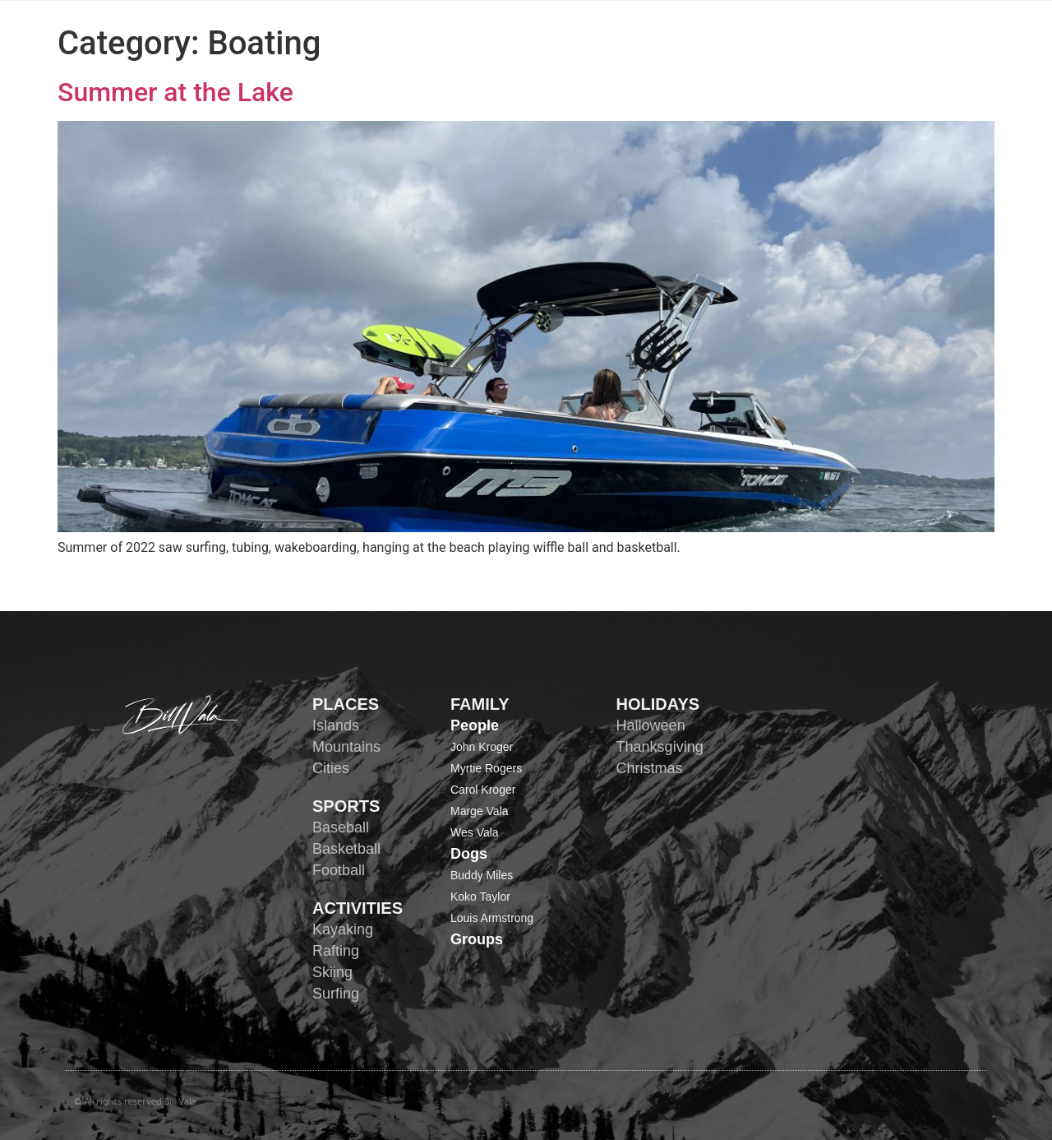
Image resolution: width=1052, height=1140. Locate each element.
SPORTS (346, 806)
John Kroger (481, 746)
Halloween (650, 725)
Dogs (468, 854)
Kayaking (342, 929)
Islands (335, 725)
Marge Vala (479, 811)
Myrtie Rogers (486, 768)
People (474, 725)
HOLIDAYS (658, 704)
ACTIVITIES (357, 908)
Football (338, 870)
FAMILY (480, 704)
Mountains (346, 747)
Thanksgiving (660, 747)
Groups (476, 939)
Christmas (649, 768)
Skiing (332, 972)
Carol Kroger (482, 789)
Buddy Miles (481, 875)
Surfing (335, 993)
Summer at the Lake (175, 92)
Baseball (340, 827)
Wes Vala (474, 832)
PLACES (345, 704)
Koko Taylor (480, 896)
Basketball (346, 849)
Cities (330, 768)
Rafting (335, 951)
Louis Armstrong (491, 918)
